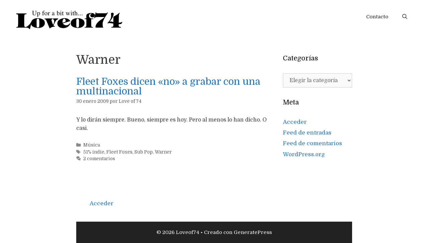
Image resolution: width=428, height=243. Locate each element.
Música (91, 145)
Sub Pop (143, 152)
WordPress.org (304, 154)
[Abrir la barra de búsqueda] (405, 17)
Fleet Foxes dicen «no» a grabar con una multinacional (168, 86)
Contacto (377, 17)
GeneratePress (253, 232)
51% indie (93, 152)
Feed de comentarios (312, 143)
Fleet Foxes (119, 152)
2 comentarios (99, 158)
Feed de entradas (307, 133)
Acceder (295, 122)
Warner (163, 152)
